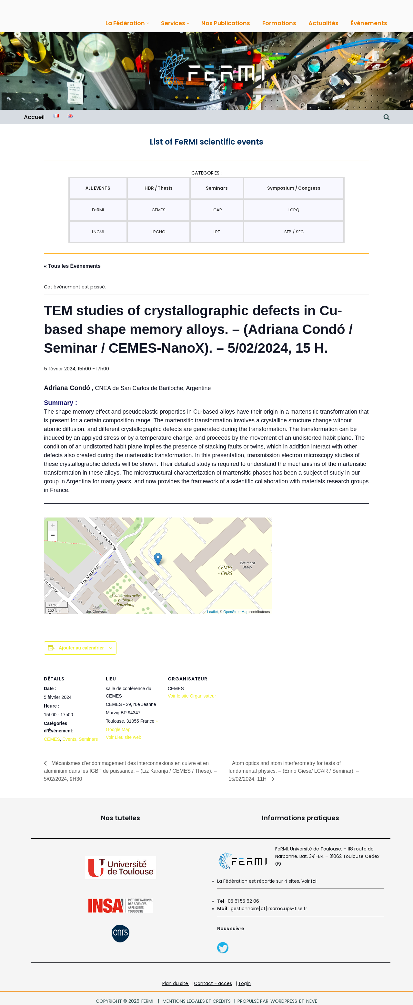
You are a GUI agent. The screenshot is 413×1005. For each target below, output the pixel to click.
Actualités (317, 23)
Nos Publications (221, 23)
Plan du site (175, 977)
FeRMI (98, 208)
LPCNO (158, 230)
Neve (310, 995)
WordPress (283, 995)
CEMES (158, 208)
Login (244, 977)
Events (69, 735)
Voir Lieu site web (123, 732)
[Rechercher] (386, 117)
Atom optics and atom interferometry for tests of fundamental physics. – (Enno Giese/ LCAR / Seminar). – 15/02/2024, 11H (293, 765)
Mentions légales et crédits (197, 995)
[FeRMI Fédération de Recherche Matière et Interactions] (211, 71)
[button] (145, 23)
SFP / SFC (294, 230)
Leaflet (212, 608)
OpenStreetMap (235, 608)
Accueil (34, 117)
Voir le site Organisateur (192, 692)
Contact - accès (213, 977)
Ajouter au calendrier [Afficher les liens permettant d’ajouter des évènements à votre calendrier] (81, 644)
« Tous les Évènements (72, 264)
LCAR (216, 208)
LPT (216, 230)
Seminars (88, 735)
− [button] (53, 533)
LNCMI (98, 230)
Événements (362, 23)
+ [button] (53, 523)
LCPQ (293, 208)
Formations (273, 23)
